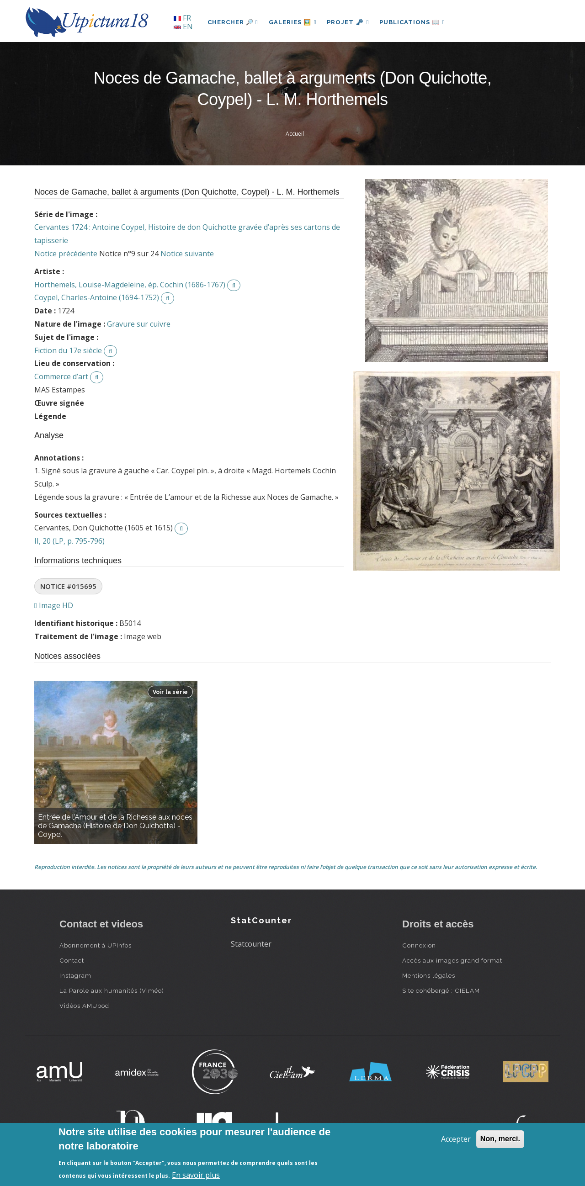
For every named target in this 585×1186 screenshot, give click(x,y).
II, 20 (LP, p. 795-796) (69, 541)
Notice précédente (65, 254)
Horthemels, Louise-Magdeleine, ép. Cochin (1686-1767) (129, 285)
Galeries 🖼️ (293, 22)
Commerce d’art (61, 376)
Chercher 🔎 (232, 22)
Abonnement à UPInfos (95, 945)
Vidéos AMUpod (84, 1005)
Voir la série (170, 691)
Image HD (53, 605)
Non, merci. (500, 1139)
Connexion (419, 945)
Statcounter (251, 944)
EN (183, 26)
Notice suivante (187, 254)
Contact (71, 960)
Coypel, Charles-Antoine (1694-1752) (96, 297)
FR (182, 18)
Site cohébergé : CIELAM (441, 990)
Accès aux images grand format (452, 960)
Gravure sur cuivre (138, 324)
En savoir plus (196, 1175)
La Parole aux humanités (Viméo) (111, 990)
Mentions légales (428, 975)
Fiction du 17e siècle (68, 350)
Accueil (295, 134)
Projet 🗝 (349, 22)
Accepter (456, 1139)
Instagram (75, 975)
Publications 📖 (414, 22)
